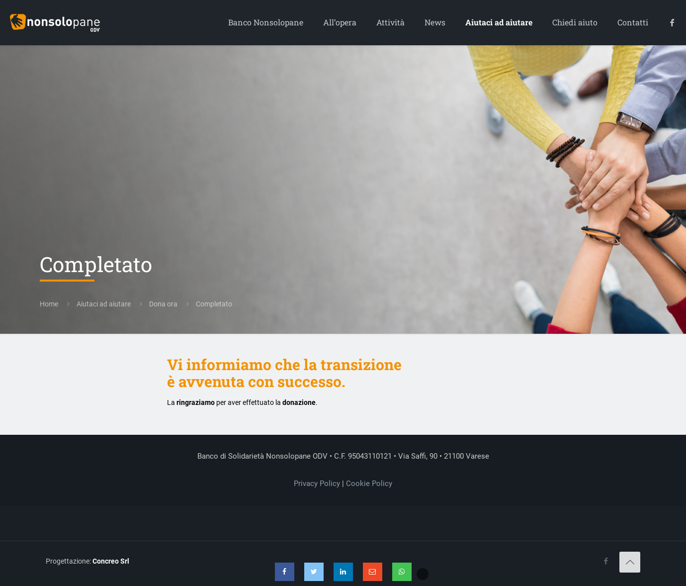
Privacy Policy (317, 483)
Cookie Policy (369, 483)
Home (49, 304)
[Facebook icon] (605, 561)
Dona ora (163, 304)
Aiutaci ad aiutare (104, 304)
